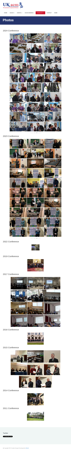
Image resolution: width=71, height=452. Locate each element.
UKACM (12, 12)
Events (19, 12)
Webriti (27, 448)
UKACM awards (29, 12)
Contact (49, 12)
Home (5, 12)
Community (40, 12)
